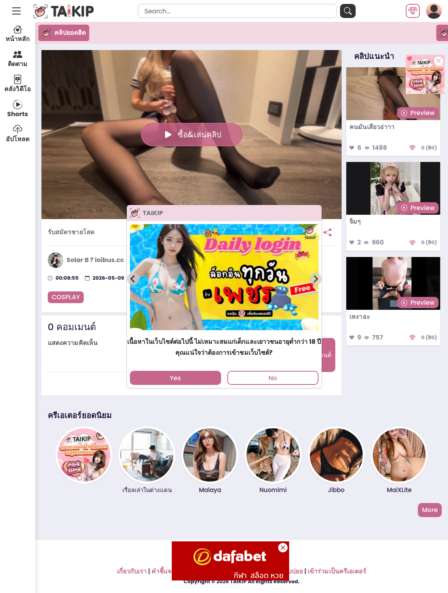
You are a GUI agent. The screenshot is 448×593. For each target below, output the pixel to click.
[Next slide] (315, 279)
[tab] (224, 334)
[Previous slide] (133, 279)
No (272, 378)
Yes (175, 378)
